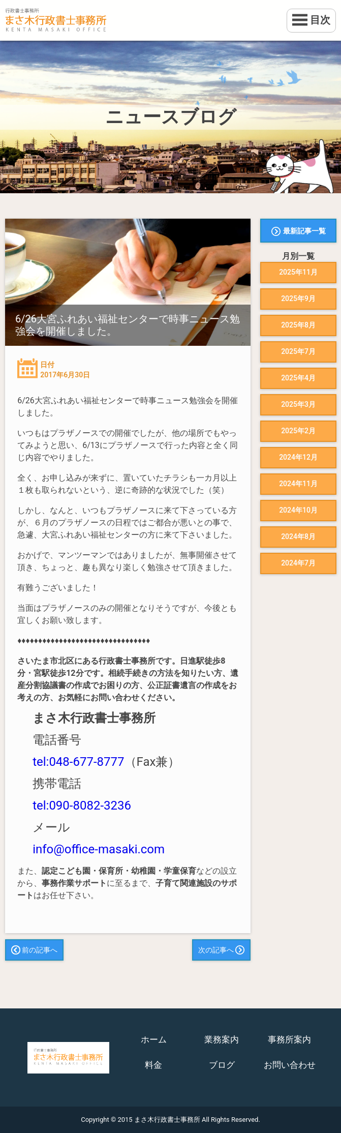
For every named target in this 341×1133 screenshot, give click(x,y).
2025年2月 (298, 431)
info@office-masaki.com (99, 849)
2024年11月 (298, 484)
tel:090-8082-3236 (82, 805)
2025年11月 (298, 272)
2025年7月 (298, 351)
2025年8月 (298, 325)
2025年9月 (298, 298)
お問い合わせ (290, 1065)
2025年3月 (298, 404)
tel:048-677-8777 (78, 762)
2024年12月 (298, 457)
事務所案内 (289, 1039)
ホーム (154, 1039)
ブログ (222, 1065)
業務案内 (221, 1039)
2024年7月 (298, 563)
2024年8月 (298, 536)
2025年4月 (298, 378)
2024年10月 (298, 510)
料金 (153, 1065)
